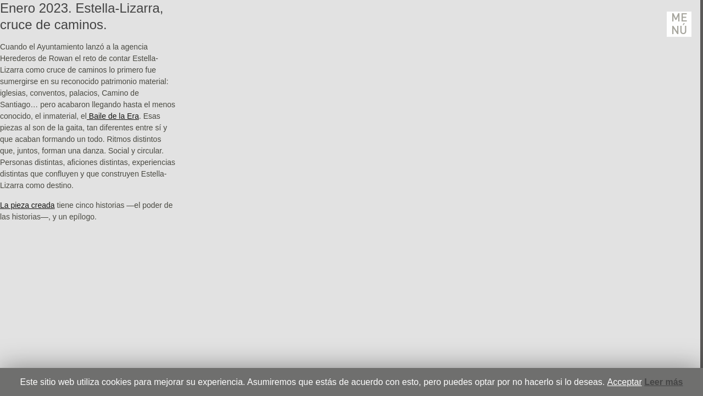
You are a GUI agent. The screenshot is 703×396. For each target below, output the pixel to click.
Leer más (663, 382)
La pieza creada (27, 205)
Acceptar (624, 382)
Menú (679, 24)
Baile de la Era (113, 116)
